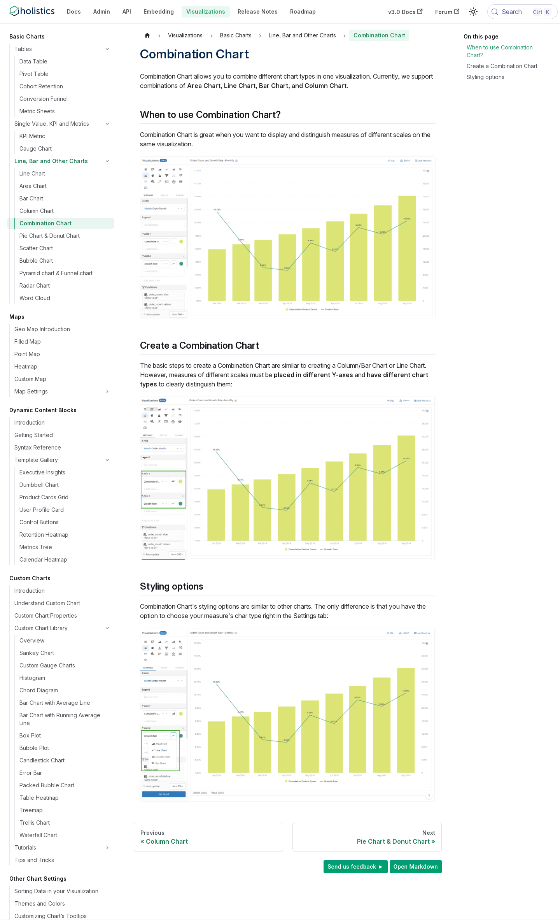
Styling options (485, 77)
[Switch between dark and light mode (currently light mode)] (473, 11)
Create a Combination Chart (502, 66)
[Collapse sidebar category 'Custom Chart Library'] (107, 628)
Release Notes (258, 11)
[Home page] (147, 35)
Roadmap (303, 11)
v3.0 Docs (405, 12)
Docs (74, 11)
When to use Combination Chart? (500, 51)
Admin (101, 11)
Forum (447, 12)
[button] (62, 49)
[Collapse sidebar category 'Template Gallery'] (107, 460)
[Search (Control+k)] (522, 11)
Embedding (159, 11)
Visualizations (205, 11)
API (126, 11)
